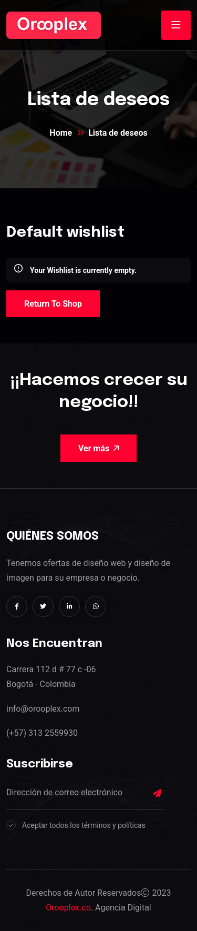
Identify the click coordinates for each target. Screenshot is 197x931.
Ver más (98, 448)
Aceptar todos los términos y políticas (84, 825)
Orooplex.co (68, 908)
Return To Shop (53, 304)
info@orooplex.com (42, 709)
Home (60, 133)
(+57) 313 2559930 (42, 733)
